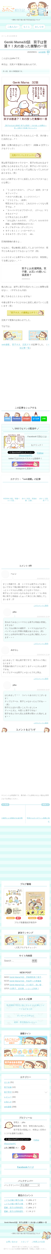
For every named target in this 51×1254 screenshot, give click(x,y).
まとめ (7, 1082)
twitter (7, 419)
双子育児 (8, 1092)
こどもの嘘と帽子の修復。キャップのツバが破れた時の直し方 (15, 1200)
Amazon (10, 918)
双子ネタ (16, 344)
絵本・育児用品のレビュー (25, 1022)
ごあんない (12, 27)
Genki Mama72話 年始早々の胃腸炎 (25, 981)
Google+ (26, 419)
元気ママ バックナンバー (23, 155)
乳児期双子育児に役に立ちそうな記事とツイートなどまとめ (26, 1007)
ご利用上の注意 (38, 1242)
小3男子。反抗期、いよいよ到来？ (24, 988)
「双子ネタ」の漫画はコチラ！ (23, 312)
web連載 (42, 52)
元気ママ (26, 344)
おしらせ (39, 27)
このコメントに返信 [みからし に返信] (41, 679)
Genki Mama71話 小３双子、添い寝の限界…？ (26, 985)
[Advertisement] (25, 377)
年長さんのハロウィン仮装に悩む (38, 814)
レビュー (8, 1097)
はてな (36, 419)
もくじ (26, 27)
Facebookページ (25, 1167)
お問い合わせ (12, 1242)
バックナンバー (11, 1185)
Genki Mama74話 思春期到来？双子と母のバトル (26, 977)
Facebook (17, 419)
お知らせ (8, 1102)
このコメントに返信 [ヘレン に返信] (41, 605)
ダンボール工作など (25, 1015)
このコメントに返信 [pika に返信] (41, 644)
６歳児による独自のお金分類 (12, 812)
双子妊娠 (8, 1087)
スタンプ (24, 1242)
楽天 (18, 918)
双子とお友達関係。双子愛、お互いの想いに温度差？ (34, 271)
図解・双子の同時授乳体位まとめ (15, 1207)
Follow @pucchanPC (31, 454)
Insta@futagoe (25, 464)
